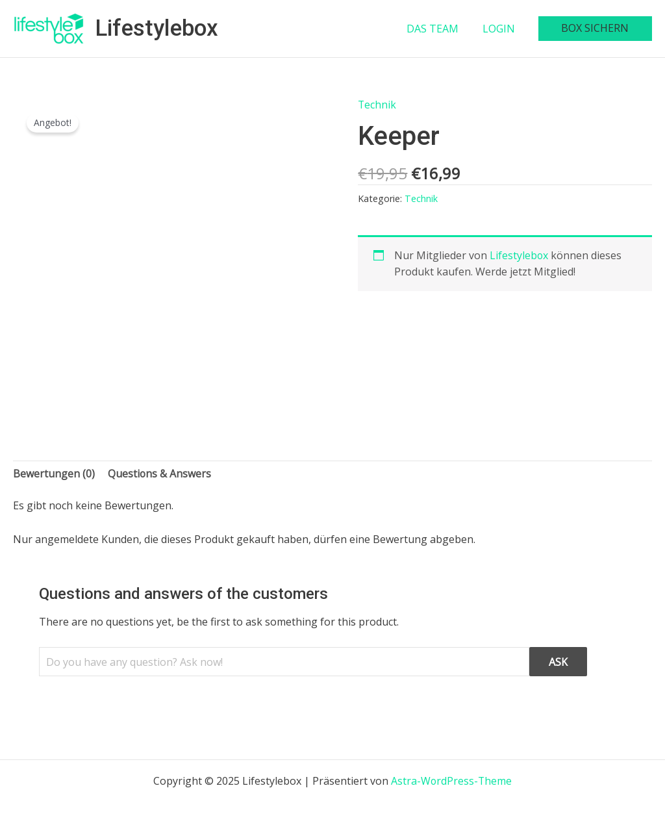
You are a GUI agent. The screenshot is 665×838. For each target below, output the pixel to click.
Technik (377, 104)
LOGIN (504, 28)
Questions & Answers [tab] (160, 473)
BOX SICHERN (597, 28)
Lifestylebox (156, 28)
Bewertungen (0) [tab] (54, 473)
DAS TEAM (441, 28)
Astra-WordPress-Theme (451, 781)
